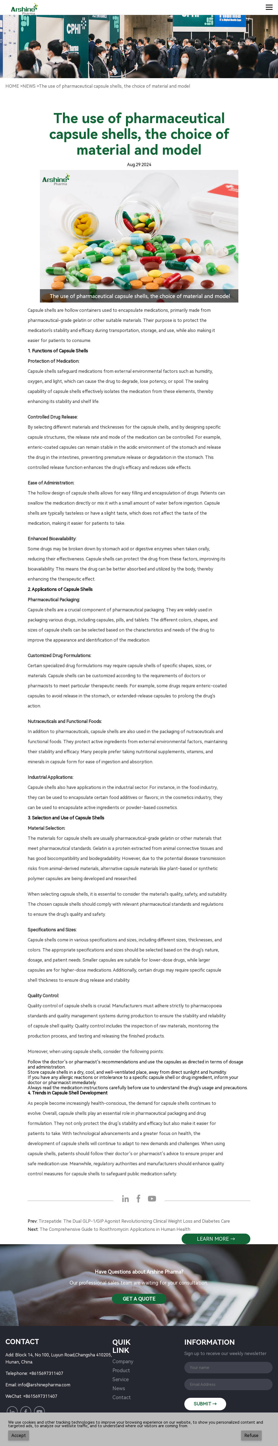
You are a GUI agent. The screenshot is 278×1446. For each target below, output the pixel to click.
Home (12, 86)
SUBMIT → (205, 1404)
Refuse (251, 1435)
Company (122, 1361)
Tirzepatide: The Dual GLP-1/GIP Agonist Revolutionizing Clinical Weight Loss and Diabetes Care (134, 1221)
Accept (18, 1435)
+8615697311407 (46, 1373)
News (118, 1388)
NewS (29, 86)
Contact (121, 1397)
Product (121, 1370)
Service (120, 1379)
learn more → (216, 1239)
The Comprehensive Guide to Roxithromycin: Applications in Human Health (115, 1229)
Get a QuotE (139, 1299)
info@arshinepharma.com (44, 1384)
